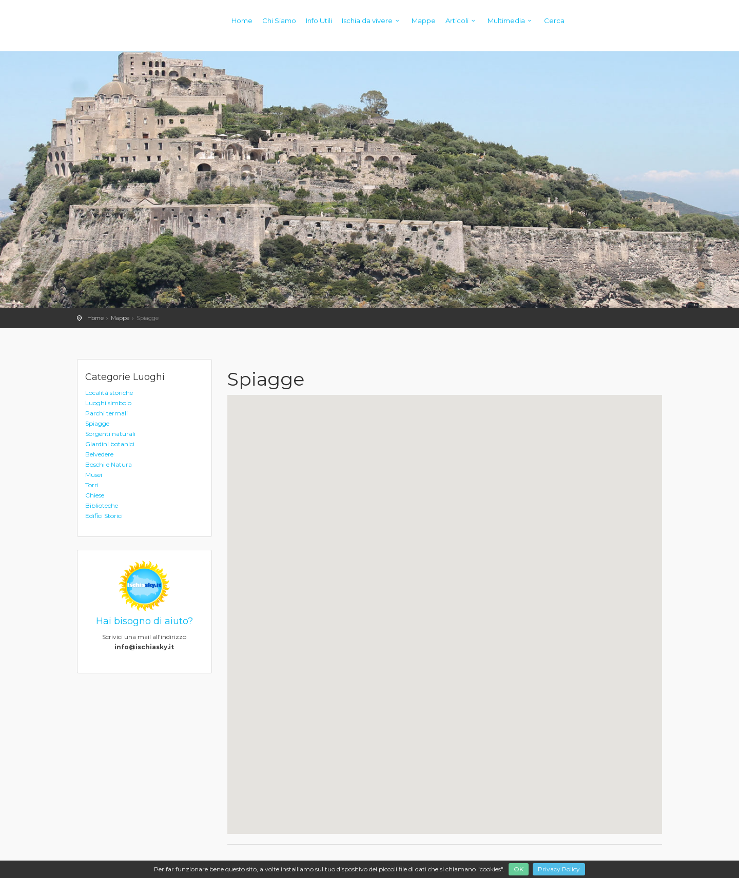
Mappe (424, 20)
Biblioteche (101, 505)
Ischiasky (97, 30)
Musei (93, 474)
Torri (92, 485)
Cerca (554, 20)
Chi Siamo (279, 20)
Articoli (461, 20)
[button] (592, 448)
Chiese (94, 495)
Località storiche (109, 392)
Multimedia (511, 20)
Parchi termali (106, 413)
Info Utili (319, 20)
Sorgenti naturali (110, 433)
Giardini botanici (109, 444)
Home (241, 20)
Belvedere (99, 454)
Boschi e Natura (108, 464)
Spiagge (97, 423)
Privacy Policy (559, 869)
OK (518, 869)
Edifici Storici (104, 516)
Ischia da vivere (372, 20)
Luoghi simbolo (108, 403)
